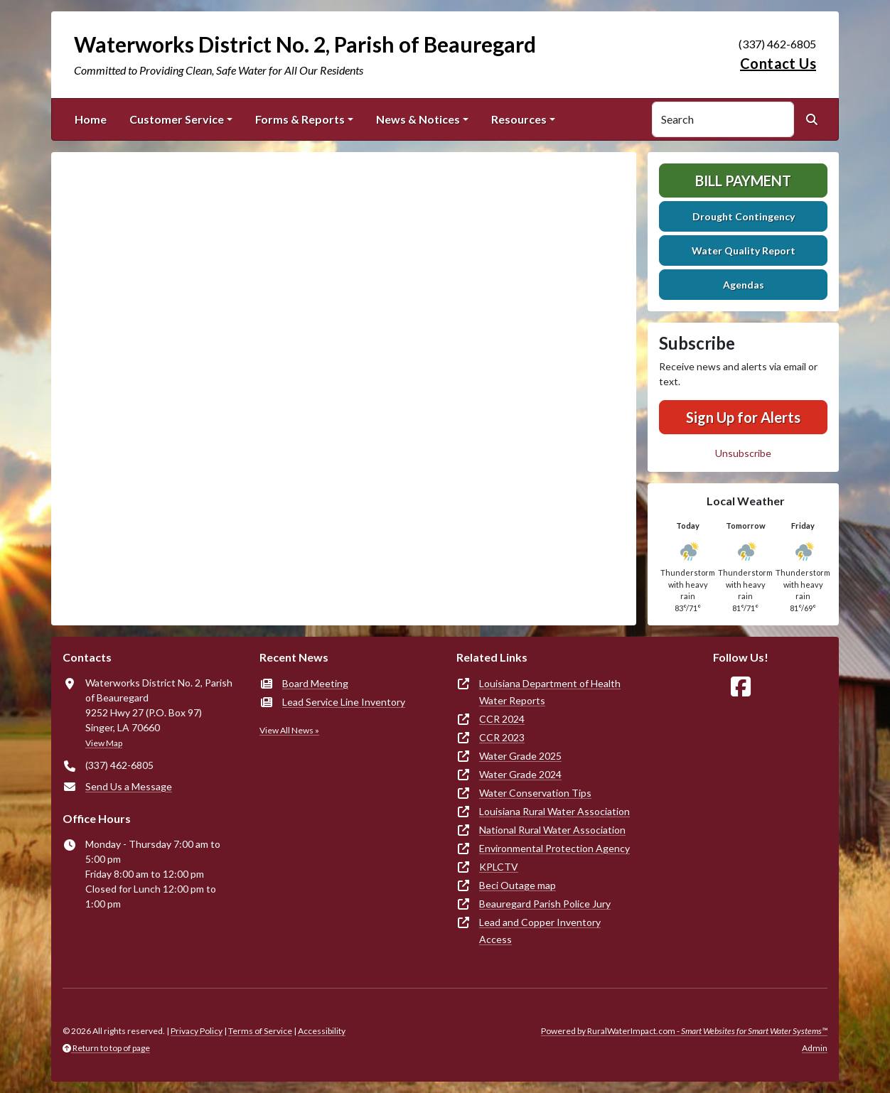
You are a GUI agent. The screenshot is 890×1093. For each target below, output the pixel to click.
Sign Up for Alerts (743, 417)
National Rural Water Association (552, 830)
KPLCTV (498, 867)
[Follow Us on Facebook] (741, 687)
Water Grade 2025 (520, 756)
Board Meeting (315, 683)
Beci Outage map (517, 885)
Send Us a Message (128, 786)
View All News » (289, 730)
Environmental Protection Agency (554, 848)
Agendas (743, 285)
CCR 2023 (502, 737)
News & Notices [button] (418, 119)
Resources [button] (519, 119)
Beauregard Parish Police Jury (545, 904)
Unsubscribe (743, 453)
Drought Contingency (743, 216)
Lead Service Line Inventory (343, 702)
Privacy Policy (196, 1030)
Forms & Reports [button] (300, 119)
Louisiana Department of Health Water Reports (550, 691)
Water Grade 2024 (520, 774)
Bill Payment (743, 180)
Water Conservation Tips (535, 793)
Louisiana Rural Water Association (554, 811)
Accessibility (321, 1030)
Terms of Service (260, 1030)
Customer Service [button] (176, 119)
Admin (814, 1048)
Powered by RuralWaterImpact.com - (684, 1030)
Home (91, 119)
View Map (103, 743)
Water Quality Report (743, 250)
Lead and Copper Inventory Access (540, 930)
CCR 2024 (502, 719)
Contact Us (778, 63)
